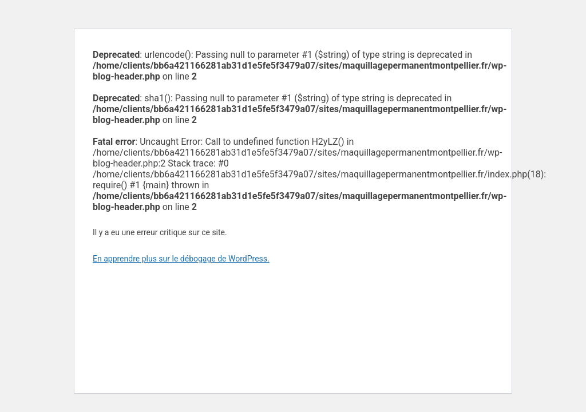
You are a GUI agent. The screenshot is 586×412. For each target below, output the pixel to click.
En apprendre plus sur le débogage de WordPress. (181, 258)
